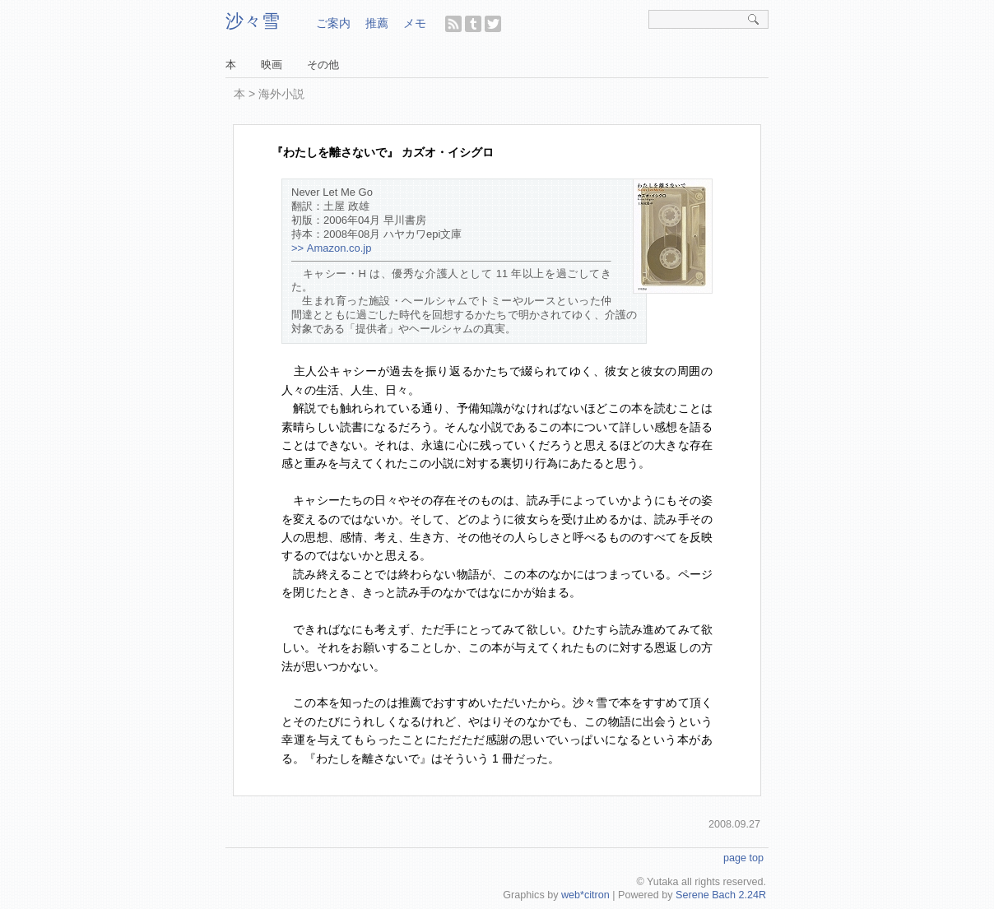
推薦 (376, 23)
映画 (271, 65)
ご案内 (333, 23)
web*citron (585, 895)
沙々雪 (252, 21)
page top (743, 858)
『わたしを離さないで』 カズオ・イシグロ (383, 152)
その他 (323, 65)
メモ (414, 23)
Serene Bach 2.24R (721, 895)
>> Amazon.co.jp (331, 248)
